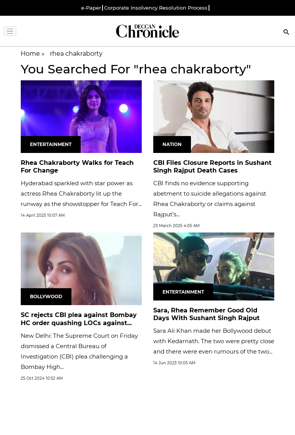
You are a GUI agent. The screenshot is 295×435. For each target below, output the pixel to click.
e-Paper (91, 8)
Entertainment (50, 144)
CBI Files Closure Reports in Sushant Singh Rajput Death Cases (212, 166)
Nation (172, 144)
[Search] (286, 33)
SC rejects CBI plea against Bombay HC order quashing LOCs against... (79, 319)
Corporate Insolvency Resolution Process (155, 8)
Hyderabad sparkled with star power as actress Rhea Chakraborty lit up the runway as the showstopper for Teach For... (81, 193)
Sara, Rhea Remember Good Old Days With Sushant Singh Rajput (206, 314)
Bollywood (46, 296)
